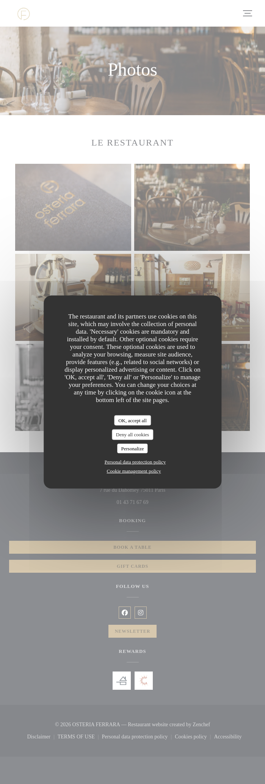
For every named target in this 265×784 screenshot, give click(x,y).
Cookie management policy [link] (134, 471)
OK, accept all (132, 420)
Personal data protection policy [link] (135, 462)
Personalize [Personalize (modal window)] (132, 448)
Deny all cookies (132, 434)
